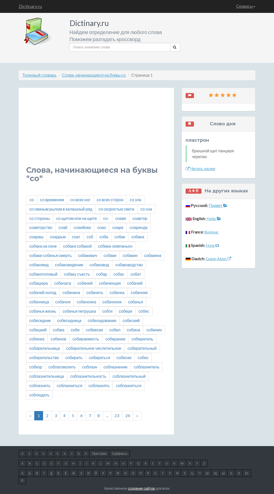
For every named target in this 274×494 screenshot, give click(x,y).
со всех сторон (110, 199)
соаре (117, 227)
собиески (94, 329)
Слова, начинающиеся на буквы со (94, 75)
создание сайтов (141, 488)
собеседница (69, 320)
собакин (130, 255)
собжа (58, 329)
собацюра (38, 283)
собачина (71, 292)
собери (125, 311)
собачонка (86, 301)
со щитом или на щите (76, 218)
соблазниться (69, 385)
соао (101, 227)
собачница (39, 301)
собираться (99, 357)
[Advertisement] (96, 130)
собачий (135, 283)
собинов (58, 338)
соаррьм (58, 236)
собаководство (129, 264)
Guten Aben (218, 258)
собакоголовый (43, 274)
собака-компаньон (115, 246)
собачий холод (42, 292)
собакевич (87, 255)
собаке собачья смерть (50, 255)
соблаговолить (62, 366)
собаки (110, 255)
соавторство (40, 227)
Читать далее (200, 168)
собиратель (142, 338)
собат (135, 274)
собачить (94, 292)
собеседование (102, 320)
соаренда (139, 227)
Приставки (99, 453)
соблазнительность (88, 376)
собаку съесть (77, 274)
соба (103, 236)
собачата (62, 283)
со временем (52, 199)
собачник (139, 292)
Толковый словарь (39, 75)
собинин (154, 329)
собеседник (40, 320)
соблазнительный (129, 376)
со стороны (39, 218)
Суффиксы (119, 453)
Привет (218, 205)
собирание (115, 338)
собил (115, 329)
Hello (214, 218)
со (31, 199)
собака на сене (43, 246)
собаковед (39, 264)
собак (120, 236)
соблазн (89, 366)
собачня (63, 301)
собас (118, 274)
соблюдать (39, 394)
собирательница (44, 348)
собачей (85, 283)
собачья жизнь (42, 311)
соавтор (139, 218)
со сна (146, 209)
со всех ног (80, 199)
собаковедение (69, 264)
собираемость (86, 338)
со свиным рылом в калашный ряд (60, 209)
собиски (124, 357)
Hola (212, 245)
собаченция (110, 283)
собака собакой (77, 246)
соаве (120, 218)
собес (144, 311)
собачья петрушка (79, 311)
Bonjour (211, 231)
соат (76, 236)
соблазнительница (46, 376)
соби (75, 329)
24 (127, 415)
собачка (117, 292)
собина (133, 329)
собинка (36, 338)
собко (143, 357)
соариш (36, 236)
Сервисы (245, 6)
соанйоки (82, 227)
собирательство (44, 357)
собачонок (112, 301)
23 (117, 415)
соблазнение (115, 366)
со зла (135, 199)
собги (107, 311)
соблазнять (99, 385)
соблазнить (39, 385)
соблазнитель (146, 366)
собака (137, 236)
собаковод (99, 264)
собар (101, 274)
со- (106, 218)
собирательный (141, 348)
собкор (35, 366)
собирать (73, 357)
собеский (131, 320)
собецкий (38, 329)
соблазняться (128, 385)
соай (63, 227)
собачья (135, 301)
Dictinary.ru (30, 6)
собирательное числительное (93, 348)
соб (90, 236)
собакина (152, 255)
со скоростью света (116, 209)
